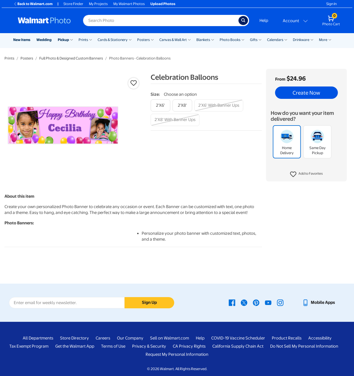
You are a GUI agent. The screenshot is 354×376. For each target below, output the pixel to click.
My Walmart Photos (129, 4)
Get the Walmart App (74, 346)
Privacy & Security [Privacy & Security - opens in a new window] (149, 346)
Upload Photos (162, 4)
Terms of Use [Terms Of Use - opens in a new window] (113, 346)
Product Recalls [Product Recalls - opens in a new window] (287, 338)
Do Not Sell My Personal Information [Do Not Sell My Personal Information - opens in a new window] (304, 346)
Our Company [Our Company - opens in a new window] (130, 338)
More (323, 40)
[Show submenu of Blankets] (212, 39)
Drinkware (301, 40)
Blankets (203, 40)
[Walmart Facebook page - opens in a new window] (232, 302)
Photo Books (230, 40)
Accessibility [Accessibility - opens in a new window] (320, 338)
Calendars (275, 40)
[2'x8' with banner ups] (175, 120)
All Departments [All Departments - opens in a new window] (38, 338)
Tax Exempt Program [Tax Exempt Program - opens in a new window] (29, 346)
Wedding (44, 40)
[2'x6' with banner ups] (218, 105)
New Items (21, 40)
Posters (143, 40)
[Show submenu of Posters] (152, 39)
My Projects (98, 4)
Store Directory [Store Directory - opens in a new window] (74, 338)
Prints (83, 40)
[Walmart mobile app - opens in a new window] (318, 302)
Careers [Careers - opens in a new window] (103, 338)
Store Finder (73, 4)
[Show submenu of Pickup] (71, 39)
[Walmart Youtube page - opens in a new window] (268, 302)
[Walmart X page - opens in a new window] (244, 302)
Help (263, 20)
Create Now (306, 93)
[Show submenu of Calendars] (286, 39)
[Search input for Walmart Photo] (160, 20)
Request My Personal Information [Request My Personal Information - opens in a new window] (177, 354)
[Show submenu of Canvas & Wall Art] (189, 39)
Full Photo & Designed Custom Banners (71, 58)
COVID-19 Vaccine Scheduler (238, 338)
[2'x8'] (182, 105)
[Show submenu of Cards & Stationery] (130, 39)
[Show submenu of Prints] (90, 39)
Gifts (254, 40)
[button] (306, 174)
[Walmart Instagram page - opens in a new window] (280, 302)
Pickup (63, 40)
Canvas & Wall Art (173, 40)
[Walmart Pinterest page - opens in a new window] (256, 302)
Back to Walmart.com (32, 4)
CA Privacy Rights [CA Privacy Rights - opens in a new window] (189, 346)
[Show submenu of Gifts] (260, 39)
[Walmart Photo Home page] (44, 20)
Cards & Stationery (113, 40)
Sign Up (149, 302)
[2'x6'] (160, 105)
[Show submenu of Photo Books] (243, 39)
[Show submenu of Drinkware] (312, 39)
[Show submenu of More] (330, 39)
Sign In (331, 4)
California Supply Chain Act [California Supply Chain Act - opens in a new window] (237, 346)
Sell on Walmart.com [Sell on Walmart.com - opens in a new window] (169, 338)
